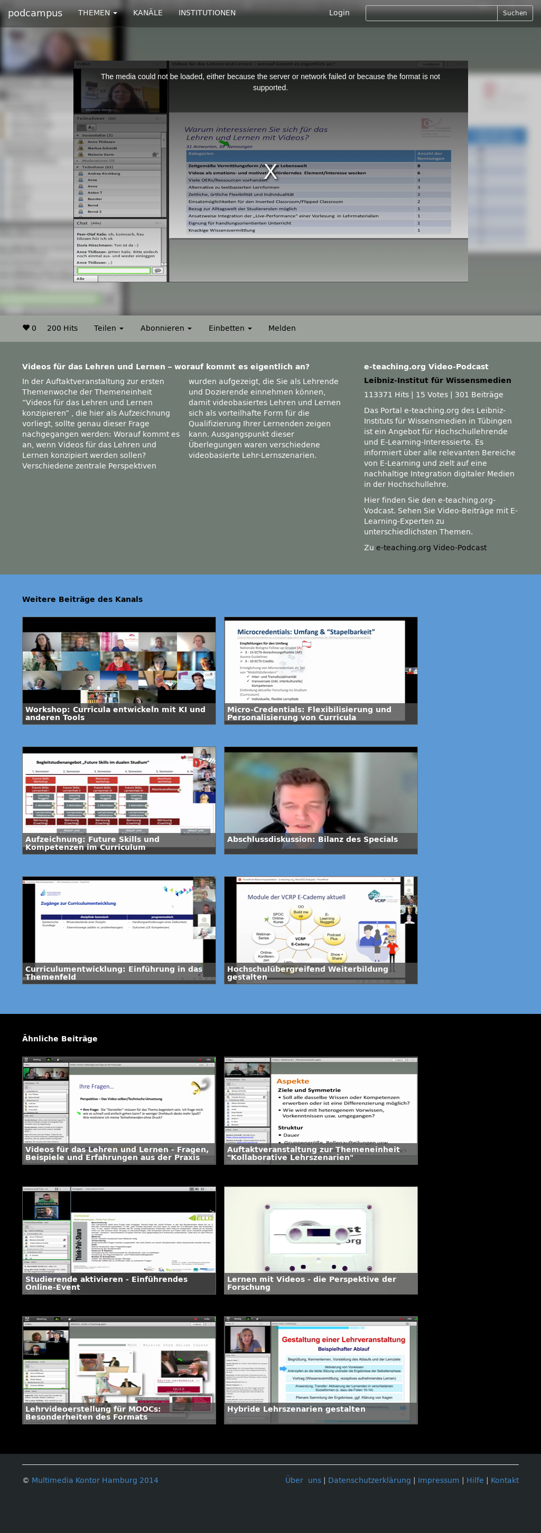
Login (339, 12)
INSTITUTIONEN (207, 12)
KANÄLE (148, 12)
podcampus (35, 13)
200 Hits (62, 328)
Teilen (109, 328)
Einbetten (230, 328)
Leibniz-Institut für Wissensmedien (437, 380)
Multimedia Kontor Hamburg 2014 (95, 1480)
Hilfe (475, 1480)
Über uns (303, 1480)
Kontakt (505, 1480)
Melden (282, 328)
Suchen (515, 13)
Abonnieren (166, 328)
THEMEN (97, 12)
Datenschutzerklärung (369, 1480)
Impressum (439, 1480)
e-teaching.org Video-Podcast (431, 547)
